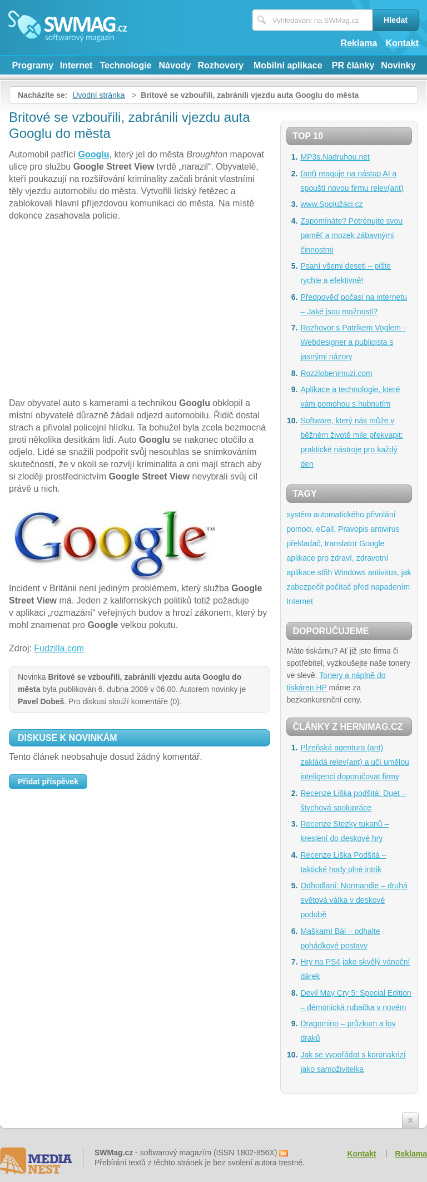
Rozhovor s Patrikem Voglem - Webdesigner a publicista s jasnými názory (352, 342)
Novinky (398, 65)
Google (371, 543)
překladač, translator (321, 543)
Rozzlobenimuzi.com (336, 373)
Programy (32, 65)
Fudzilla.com (59, 648)
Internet (76, 65)
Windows (350, 572)
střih (324, 572)
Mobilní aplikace (288, 65)
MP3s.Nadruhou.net (335, 156)
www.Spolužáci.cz (331, 204)
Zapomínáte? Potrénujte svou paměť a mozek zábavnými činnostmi (351, 235)
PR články (353, 65)
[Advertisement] (139, 311)
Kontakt (402, 43)
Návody (175, 65)
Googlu (94, 154)
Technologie (125, 65)
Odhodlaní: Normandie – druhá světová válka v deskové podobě (353, 900)
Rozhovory (220, 65)
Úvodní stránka (98, 95)
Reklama (359, 43)
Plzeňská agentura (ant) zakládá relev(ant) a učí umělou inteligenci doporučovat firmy (354, 762)
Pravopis (353, 529)
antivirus (384, 529)
